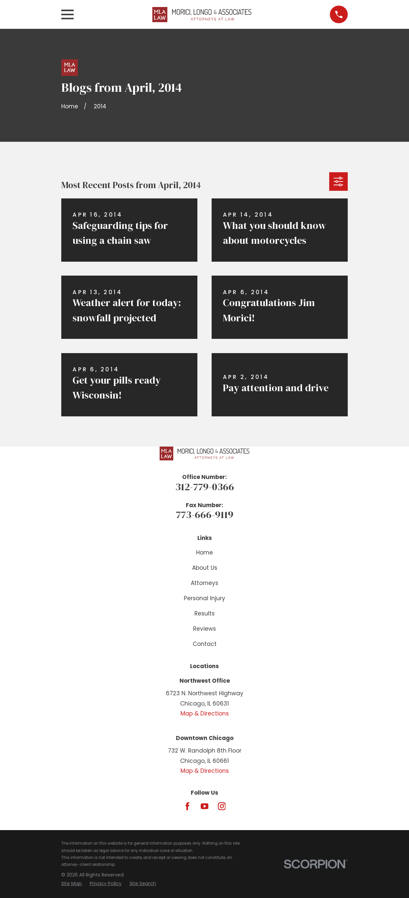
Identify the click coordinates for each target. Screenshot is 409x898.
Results (204, 613)
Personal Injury (204, 598)
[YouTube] (205, 806)
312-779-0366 (204, 487)
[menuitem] (71, 883)
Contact (205, 644)
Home (204, 552)
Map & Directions (204, 713)
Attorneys (204, 583)
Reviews (204, 629)
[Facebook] (187, 806)
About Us (204, 568)
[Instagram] (222, 806)
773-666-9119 (204, 514)
